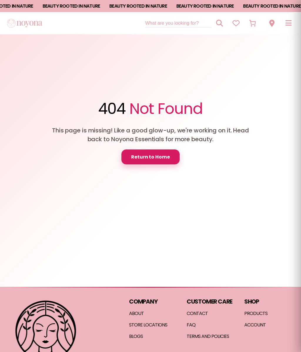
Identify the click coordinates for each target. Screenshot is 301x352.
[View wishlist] (236, 23)
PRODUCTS (255, 313)
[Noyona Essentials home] (24, 23)
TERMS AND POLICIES (208, 336)
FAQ (191, 324)
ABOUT (136, 313)
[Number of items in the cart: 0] (252, 23)
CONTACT (197, 313)
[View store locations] (271, 23)
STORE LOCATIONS (148, 324)
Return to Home (150, 157)
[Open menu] (288, 23)
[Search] (219, 23)
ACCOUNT (255, 324)
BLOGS (136, 336)
